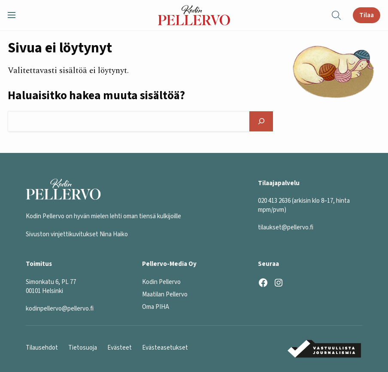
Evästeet (119, 347)
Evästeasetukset (165, 347)
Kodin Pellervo (161, 282)
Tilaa (366, 15)
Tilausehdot (42, 347)
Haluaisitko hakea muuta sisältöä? (96, 96)
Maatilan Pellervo (165, 294)
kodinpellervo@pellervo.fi (60, 308)
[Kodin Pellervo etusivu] (194, 15)
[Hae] (261, 121)
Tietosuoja (82, 347)
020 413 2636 (274, 200)
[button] (15, 15)
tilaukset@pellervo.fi (285, 227)
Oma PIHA (155, 306)
